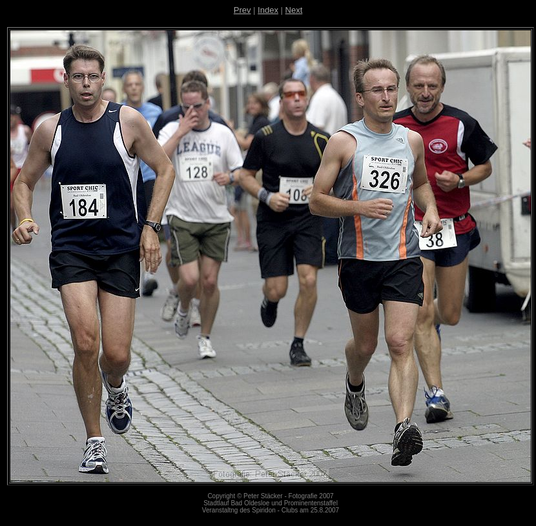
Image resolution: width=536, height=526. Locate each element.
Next (294, 10)
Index (268, 10)
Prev (242, 10)
